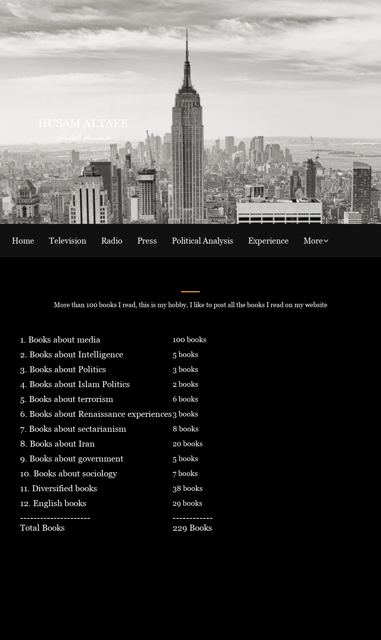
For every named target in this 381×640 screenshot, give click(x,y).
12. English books (53, 503)
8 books (186, 428)
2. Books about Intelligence (71, 355)
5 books (185, 354)
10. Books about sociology (68, 474)
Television (67, 241)
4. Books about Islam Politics (75, 384)
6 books (185, 399)
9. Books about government (72, 459)
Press (147, 241)
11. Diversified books (58, 488)
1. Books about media (60, 340)
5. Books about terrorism (66, 399)
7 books (185, 473)
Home (23, 241)
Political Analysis (202, 241)
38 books (188, 488)
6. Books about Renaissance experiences (96, 414)
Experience (268, 241)
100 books (189, 339)
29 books (187, 503)
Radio (111, 241)
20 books (188, 443)
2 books (185, 384)
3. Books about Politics (63, 369)
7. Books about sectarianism (73, 429)
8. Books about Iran (57, 444)
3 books (185, 369)
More (313, 241)
